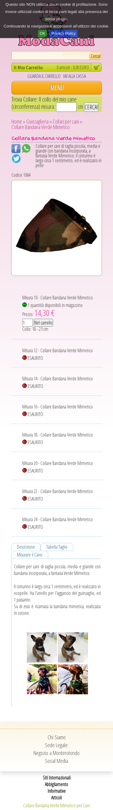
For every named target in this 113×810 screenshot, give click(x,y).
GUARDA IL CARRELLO (44, 76)
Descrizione (26, 547)
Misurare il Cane (29, 554)
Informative (57, 791)
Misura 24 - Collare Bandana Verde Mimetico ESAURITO (57, 523)
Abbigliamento (56, 784)
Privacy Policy (63, 33)
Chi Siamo (57, 737)
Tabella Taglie (56, 547)
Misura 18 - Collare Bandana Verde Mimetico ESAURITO (57, 438)
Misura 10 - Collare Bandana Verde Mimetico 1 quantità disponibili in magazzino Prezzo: (57, 306)
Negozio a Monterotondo (56, 753)
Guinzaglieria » (39, 121)
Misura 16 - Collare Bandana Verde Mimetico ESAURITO (57, 410)
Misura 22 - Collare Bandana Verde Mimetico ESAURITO (57, 495)
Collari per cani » (67, 121)
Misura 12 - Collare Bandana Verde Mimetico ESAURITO (57, 354)
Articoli (56, 797)
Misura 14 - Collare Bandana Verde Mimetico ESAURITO (57, 382)
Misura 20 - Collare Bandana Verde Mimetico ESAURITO (57, 467)
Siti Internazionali (57, 777)
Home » (18, 121)
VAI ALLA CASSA (74, 76)
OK (43, 33)
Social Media (56, 761)
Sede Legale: (56, 745)
